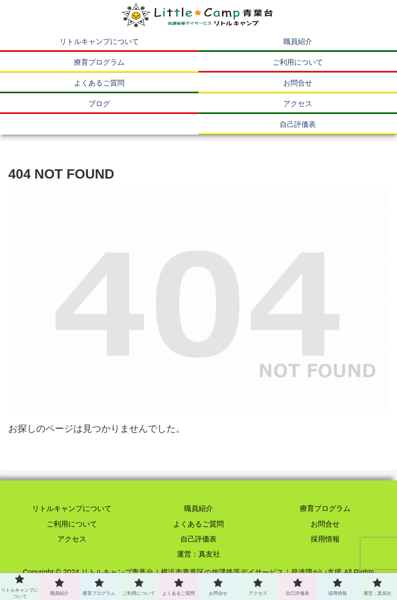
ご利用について (72, 524)
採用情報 (325, 539)
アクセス (71, 539)
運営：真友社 (198, 554)
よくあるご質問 (198, 524)
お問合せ (325, 524)
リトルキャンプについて (72, 508)
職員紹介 (198, 508)
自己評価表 (198, 539)
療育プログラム (325, 508)
